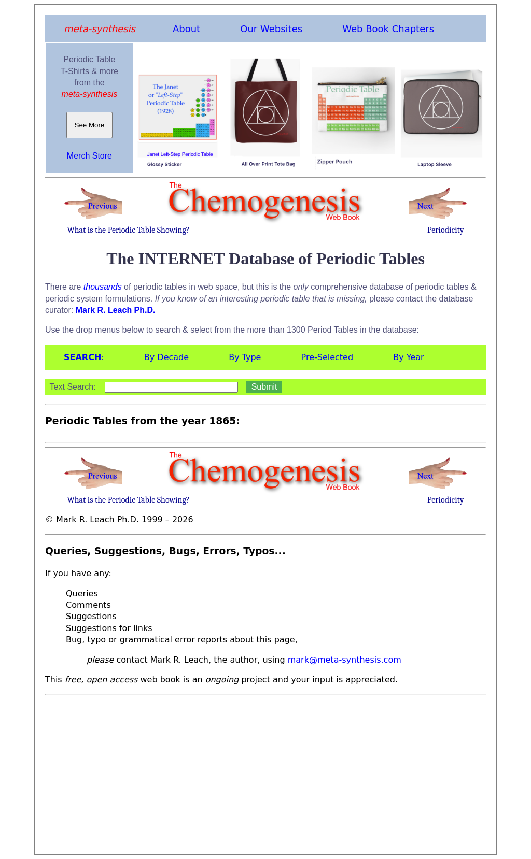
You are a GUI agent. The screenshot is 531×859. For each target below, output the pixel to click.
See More (89, 125)
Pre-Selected (327, 357)
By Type (245, 357)
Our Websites (271, 28)
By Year (408, 357)
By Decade (166, 357)
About (186, 28)
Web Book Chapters (388, 28)
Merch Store (89, 155)
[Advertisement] (265, 771)
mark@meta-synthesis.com (344, 660)
